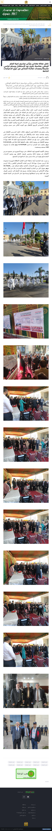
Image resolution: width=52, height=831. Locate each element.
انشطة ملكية (32, 5)
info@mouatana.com (8, 829)
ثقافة (20, 5)
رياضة (16, 5)
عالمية (12, 5)
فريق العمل (22, 815)
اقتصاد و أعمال (43, 5)
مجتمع (37, 5)
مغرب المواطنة (49, 24)
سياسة (49, 5)
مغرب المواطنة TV (6, 5)
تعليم (27, 5)
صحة (23, 5)
